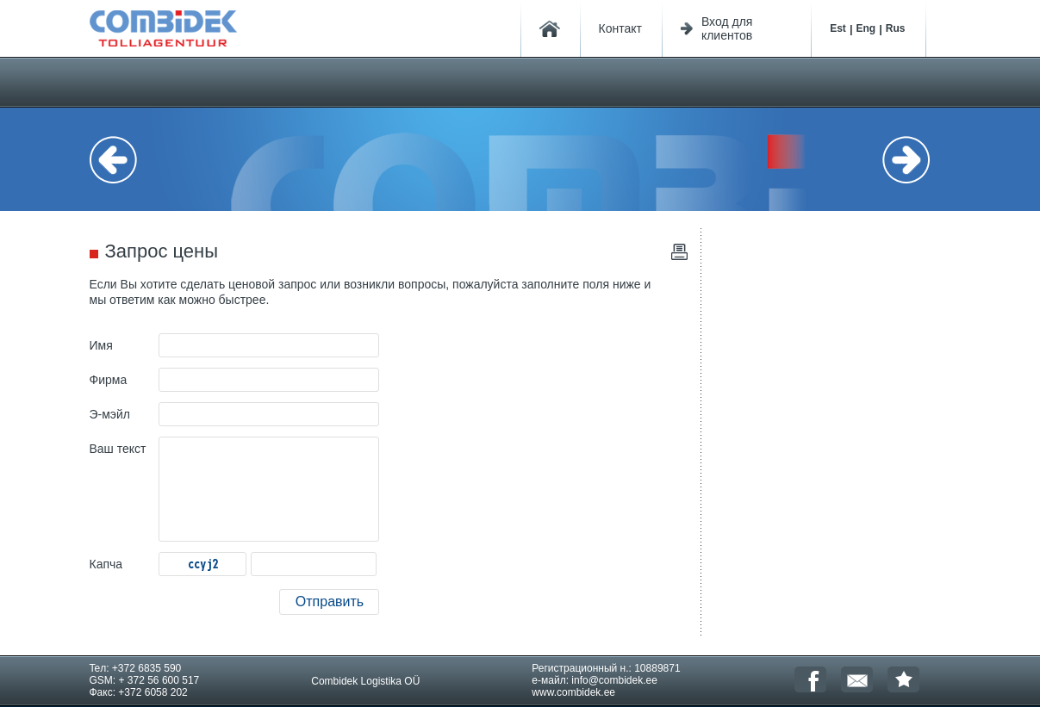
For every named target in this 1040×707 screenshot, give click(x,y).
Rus (896, 28)
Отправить (330, 601)
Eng (866, 28)
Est (838, 28)
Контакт (620, 28)
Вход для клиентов (726, 28)
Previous (124, 159)
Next (916, 159)
